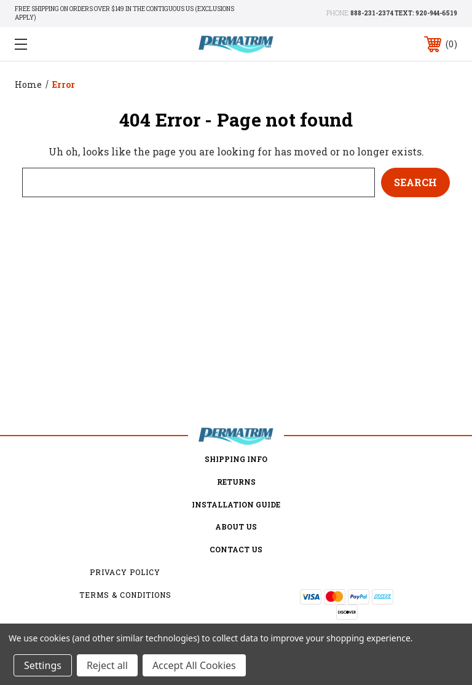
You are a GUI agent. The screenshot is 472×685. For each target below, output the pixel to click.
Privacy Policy (125, 572)
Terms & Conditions (125, 595)
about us (236, 526)
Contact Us (236, 549)
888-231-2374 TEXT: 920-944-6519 (403, 13)
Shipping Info (236, 459)
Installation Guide (236, 504)
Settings (42, 665)
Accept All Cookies (194, 665)
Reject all (107, 665)
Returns (236, 482)
